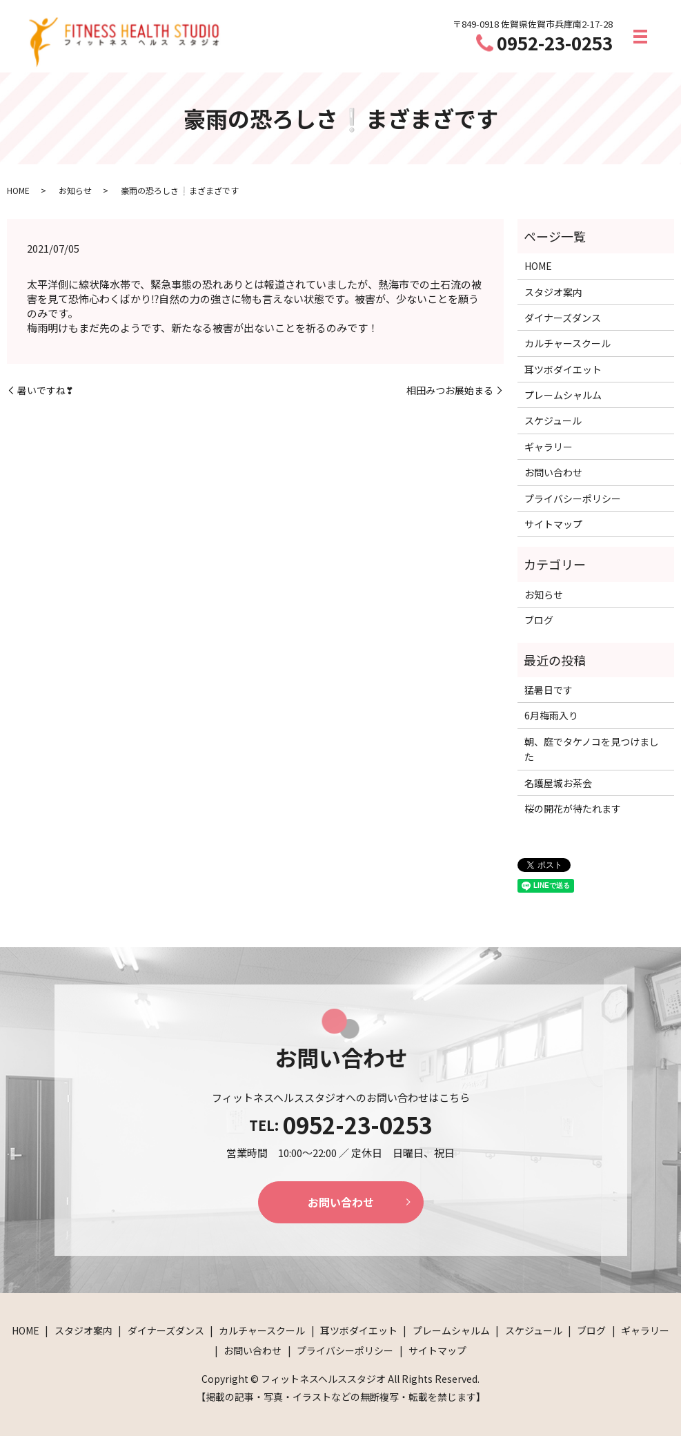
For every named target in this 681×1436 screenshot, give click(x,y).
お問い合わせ (553, 472)
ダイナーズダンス (562, 317)
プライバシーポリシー (572, 498)
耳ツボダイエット (563, 369)
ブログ (538, 620)
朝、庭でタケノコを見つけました (591, 749)
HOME (18, 190)
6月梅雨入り (551, 715)
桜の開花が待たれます (572, 808)
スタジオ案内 (553, 292)
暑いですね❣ (45, 390)
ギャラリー (548, 447)
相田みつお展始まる (449, 390)
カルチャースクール (567, 343)
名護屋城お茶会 (558, 783)
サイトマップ (553, 524)
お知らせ (75, 190)
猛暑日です (548, 690)
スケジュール (553, 420)
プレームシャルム (563, 395)
